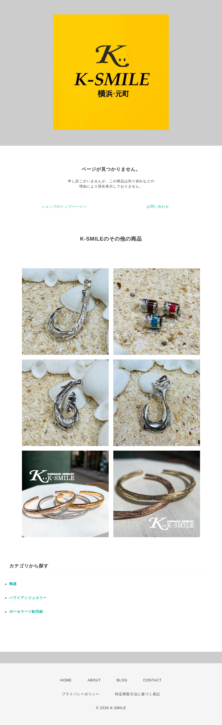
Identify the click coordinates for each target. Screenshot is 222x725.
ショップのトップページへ (64, 207)
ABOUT (94, 680)
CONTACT (152, 680)
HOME (66, 680)
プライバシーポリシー (80, 694)
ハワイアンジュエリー (28, 598)
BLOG (122, 680)
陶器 (13, 584)
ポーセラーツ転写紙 (26, 612)
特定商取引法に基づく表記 (137, 694)
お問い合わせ (158, 207)
